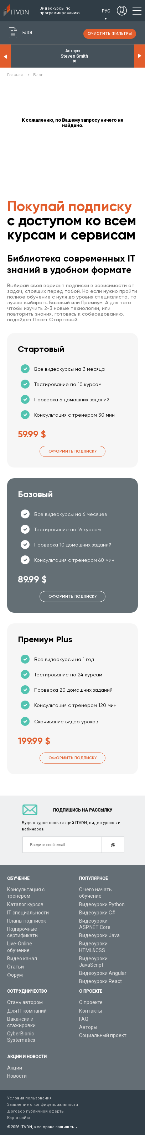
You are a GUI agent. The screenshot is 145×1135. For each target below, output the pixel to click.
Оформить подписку (72, 451)
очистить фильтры (110, 33)
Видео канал (22, 958)
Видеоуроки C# (97, 912)
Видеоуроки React (100, 981)
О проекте (91, 1002)
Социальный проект (102, 1035)
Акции (14, 1068)
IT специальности (28, 912)
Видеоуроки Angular (102, 973)
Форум (15, 975)
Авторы (88, 1027)
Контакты (90, 1011)
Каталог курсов (25, 904)
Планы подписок (26, 921)
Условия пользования (29, 1098)
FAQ (83, 1019)
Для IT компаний (27, 1011)
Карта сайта (18, 1117)
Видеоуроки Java (99, 935)
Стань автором (25, 1002)
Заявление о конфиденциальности (42, 1104)
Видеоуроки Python (102, 904)
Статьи (15, 967)
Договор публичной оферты (35, 1111)
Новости (17, 1076)
